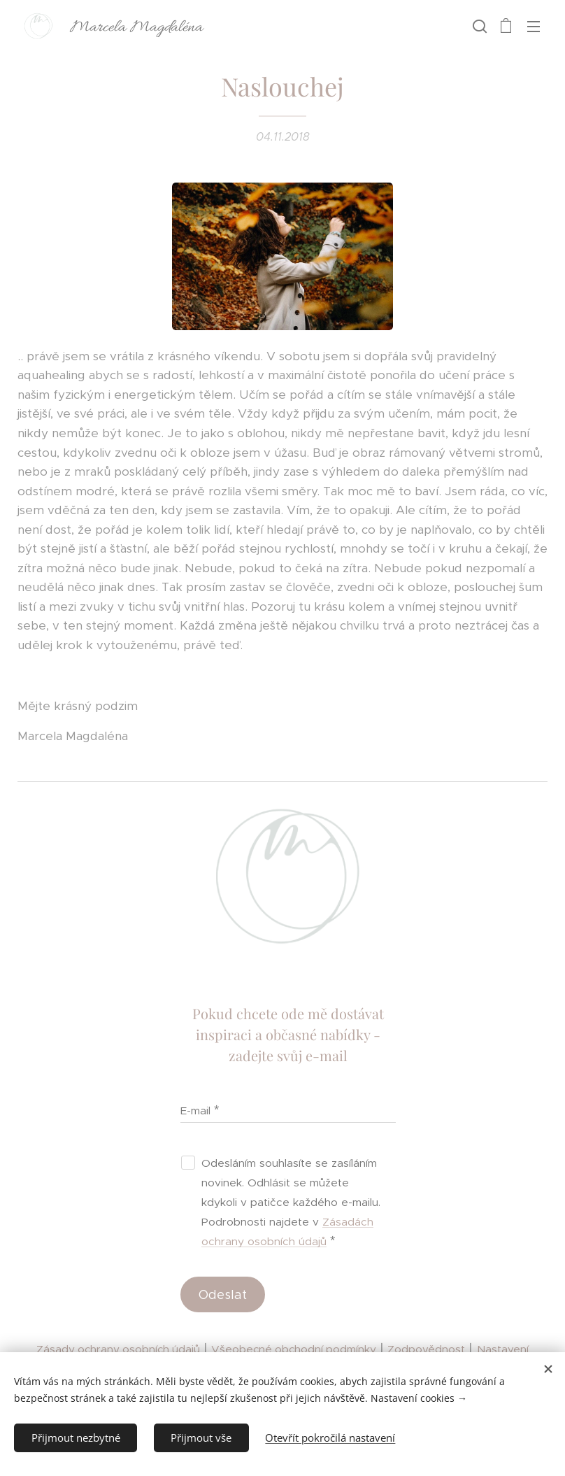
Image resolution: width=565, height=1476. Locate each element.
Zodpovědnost (426, 1349)
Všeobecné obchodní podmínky (293, 1349)
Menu (533, 26)
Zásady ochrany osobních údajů (118, 1349)
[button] (478, 25)
